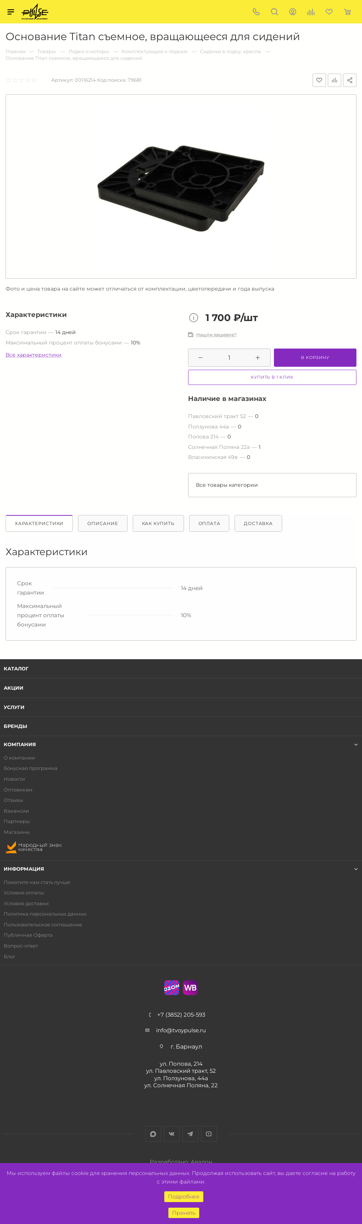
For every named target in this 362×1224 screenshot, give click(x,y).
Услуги (14, 707)
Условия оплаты (24, 893)
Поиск (274, 11)
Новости (14, 779)
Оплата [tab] (209, 523)
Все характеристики (34, 355)
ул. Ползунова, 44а (181, 1078)
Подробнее (184, 1196)
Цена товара (195, 318)
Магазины (17, 832)
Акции (13, 688)
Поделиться (349, 80)
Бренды (15, 726)
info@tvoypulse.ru (181, 1030)
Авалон (201, 1161)
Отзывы (13, 800)
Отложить (319, 80)
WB (190, 987)
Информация (24, 869)
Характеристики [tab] (39, 523)
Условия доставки (26, 903)
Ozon (171, 987)
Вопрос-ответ (21, 946)
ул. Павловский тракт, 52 (181, 1070)
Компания (20, 744)
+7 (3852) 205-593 (181, 1014)
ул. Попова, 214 (181, 1063)
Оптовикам (18, 790)
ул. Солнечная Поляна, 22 (181, 1085)
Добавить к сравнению (334, 80)
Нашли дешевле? (216, 334)
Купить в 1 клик (272, 377)
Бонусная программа (31, 768)
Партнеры (17, 821)
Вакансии (16, 811)
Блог (9, 956)
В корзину (315, 357)
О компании (19, 758)
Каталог (16, 668)
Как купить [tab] (158, 523)
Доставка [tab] (258, 523)
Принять (183, 1213)
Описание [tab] (102, 523)
